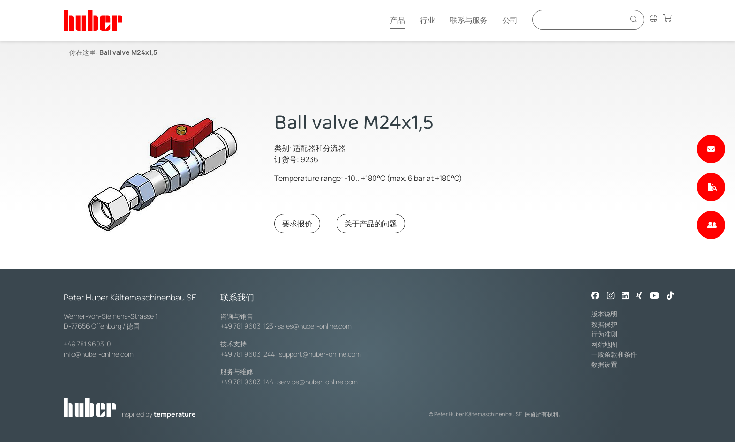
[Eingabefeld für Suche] (580, 19)
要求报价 (297, 223)
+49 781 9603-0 (87, 343)
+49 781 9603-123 (246, 326)
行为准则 (604, 334)
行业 (427, 20)
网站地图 (604, 344)
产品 (397, 20)
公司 (510, 20)
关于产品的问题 (371, 223)
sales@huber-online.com (315, 326)
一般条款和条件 (614, 354)
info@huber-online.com (99, 354)
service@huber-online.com (318, 381)
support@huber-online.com (320, 354)
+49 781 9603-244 (247, 354)
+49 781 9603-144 (246, 381)
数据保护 (604, 324)
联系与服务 (469, 20)
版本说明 (604, 313)
